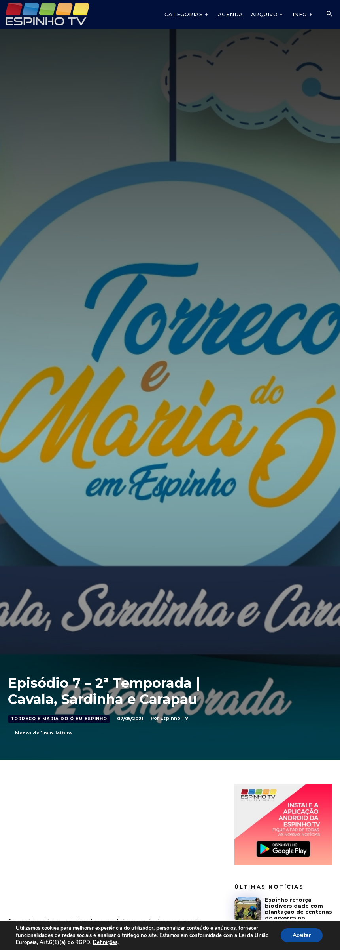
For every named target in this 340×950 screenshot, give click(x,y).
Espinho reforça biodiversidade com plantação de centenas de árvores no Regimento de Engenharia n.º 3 (298, 915)
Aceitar (302, 935)
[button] (329, 14)
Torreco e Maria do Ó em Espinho (59, 719)
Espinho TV (174, 718)
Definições (105, 942)
